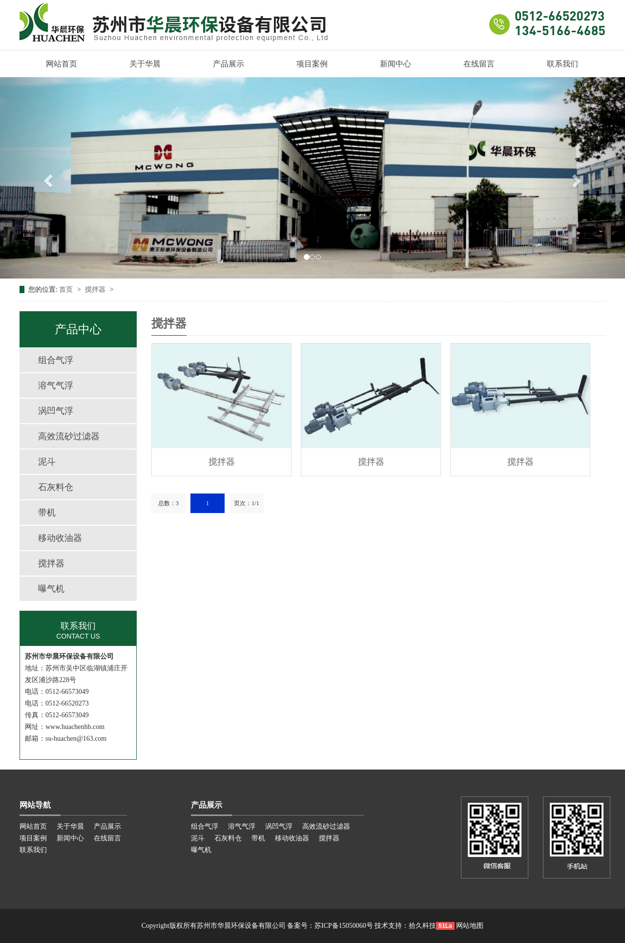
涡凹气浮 (55, 411)
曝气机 (51, 589)
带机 (47, 512)
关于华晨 (145, 64)
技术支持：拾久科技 (405, 925)
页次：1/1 (246, 503)
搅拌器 (96, 289)
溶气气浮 (55, 385)
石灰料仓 (55, 487)
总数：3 (168, 503)
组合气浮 (55, 360)
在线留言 (479, 64)
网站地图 (469, 925)
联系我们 (562, 64)
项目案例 (312, 64)
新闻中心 (395, 64)
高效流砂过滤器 (69, 436)
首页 (67, 289)
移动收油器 (60, 538)
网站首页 (61, 64)
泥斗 (47, 462)
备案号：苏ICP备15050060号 (330, 925)
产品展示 (228, 64)
